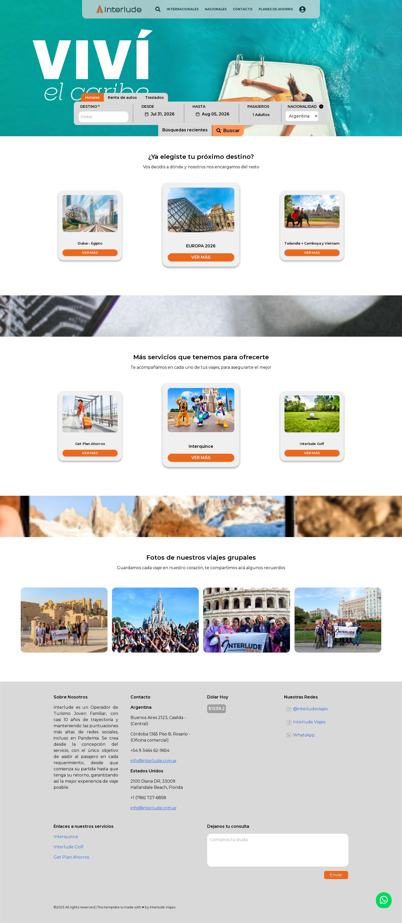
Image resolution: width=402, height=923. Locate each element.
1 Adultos (261, 114)
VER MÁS (90, 253)
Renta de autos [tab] (122, 97)
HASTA (199, 106)
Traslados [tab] (154, 97)
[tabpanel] (201, 119)
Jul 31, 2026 (160, 114)
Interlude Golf (68, 846)
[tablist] (201, 94)
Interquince (66, 836)
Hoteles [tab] (92, 97)
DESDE (148, 106)
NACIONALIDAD (306, 106)
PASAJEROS (258, 106)
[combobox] (103, 116)
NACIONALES (216, 9)
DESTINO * (89, 106)
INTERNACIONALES (183, 9)
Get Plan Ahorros (71, 857)
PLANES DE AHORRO (276, 9)
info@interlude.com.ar (153, 760)
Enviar (336, 874)
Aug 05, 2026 (212, 114)
